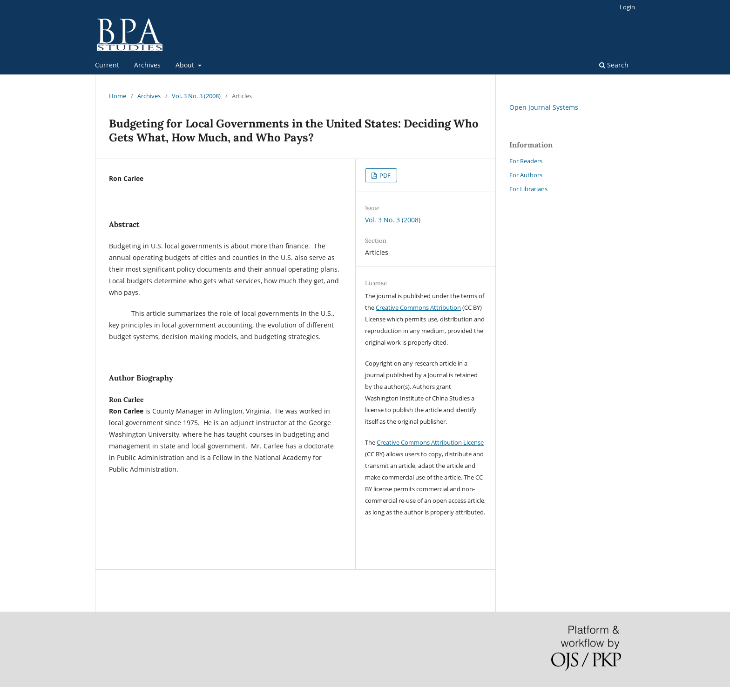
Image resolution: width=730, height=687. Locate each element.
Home (117, 96)
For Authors (525, 175)
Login (627, 7)
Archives (147, 64)
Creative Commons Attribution (418, 307)
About (186, 64)
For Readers (525, 161)
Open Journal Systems (543, 107)
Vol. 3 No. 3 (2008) (196, 96)
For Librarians (528, 189)
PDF (384, 175)
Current (107, 64)
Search (614, 64)
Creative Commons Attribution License (430, 442)
